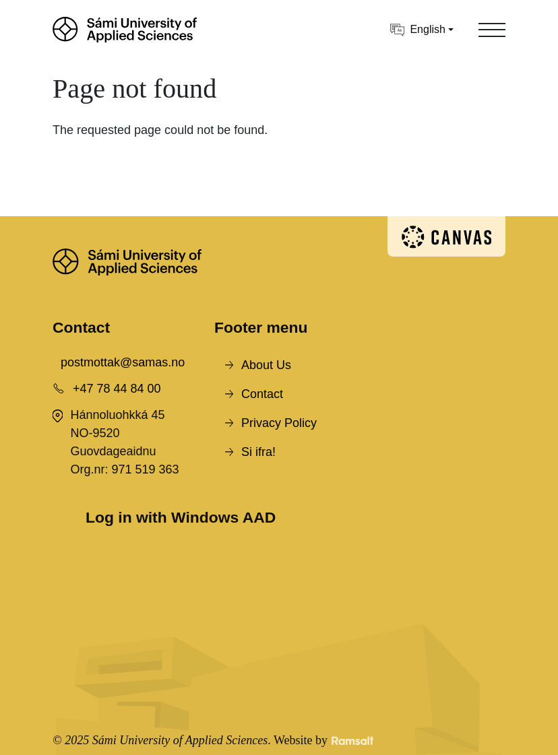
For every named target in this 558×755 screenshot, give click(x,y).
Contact (262, 394)
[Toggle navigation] (491, 29)
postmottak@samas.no (123, 362)
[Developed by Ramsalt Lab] (352, 740)
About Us (266, 365)
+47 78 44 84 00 (117, 388)
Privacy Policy (279, 423)
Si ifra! (258, 452)
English (417, 30)
